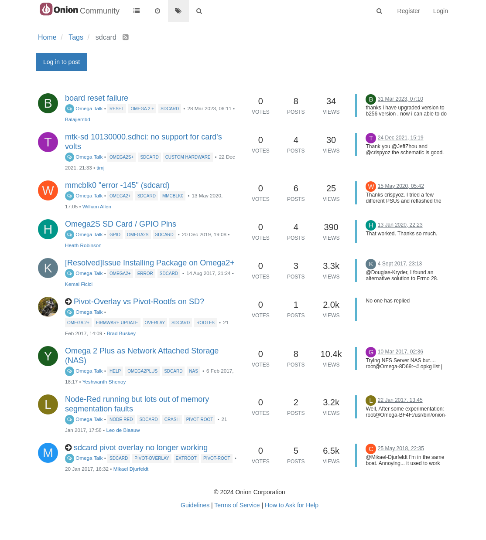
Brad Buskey (121, 333)
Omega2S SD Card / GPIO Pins (120, 224)
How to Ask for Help (291, 505)
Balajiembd (77, 119)
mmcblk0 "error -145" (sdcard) (117, 185)
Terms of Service (237, 505)
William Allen (96, 206)
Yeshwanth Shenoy (104, 381)
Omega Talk (84, 108)
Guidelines (195, 505)
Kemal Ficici (78, 284)
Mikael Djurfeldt (131, 469)
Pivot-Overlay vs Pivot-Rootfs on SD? (139, 301)
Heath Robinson (83, 245)
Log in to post (61, 61)
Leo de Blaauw (123, 430)
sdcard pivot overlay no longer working (141, 447)
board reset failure (96, 98)
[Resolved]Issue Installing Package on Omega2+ (150, 262)
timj (100, 167)
